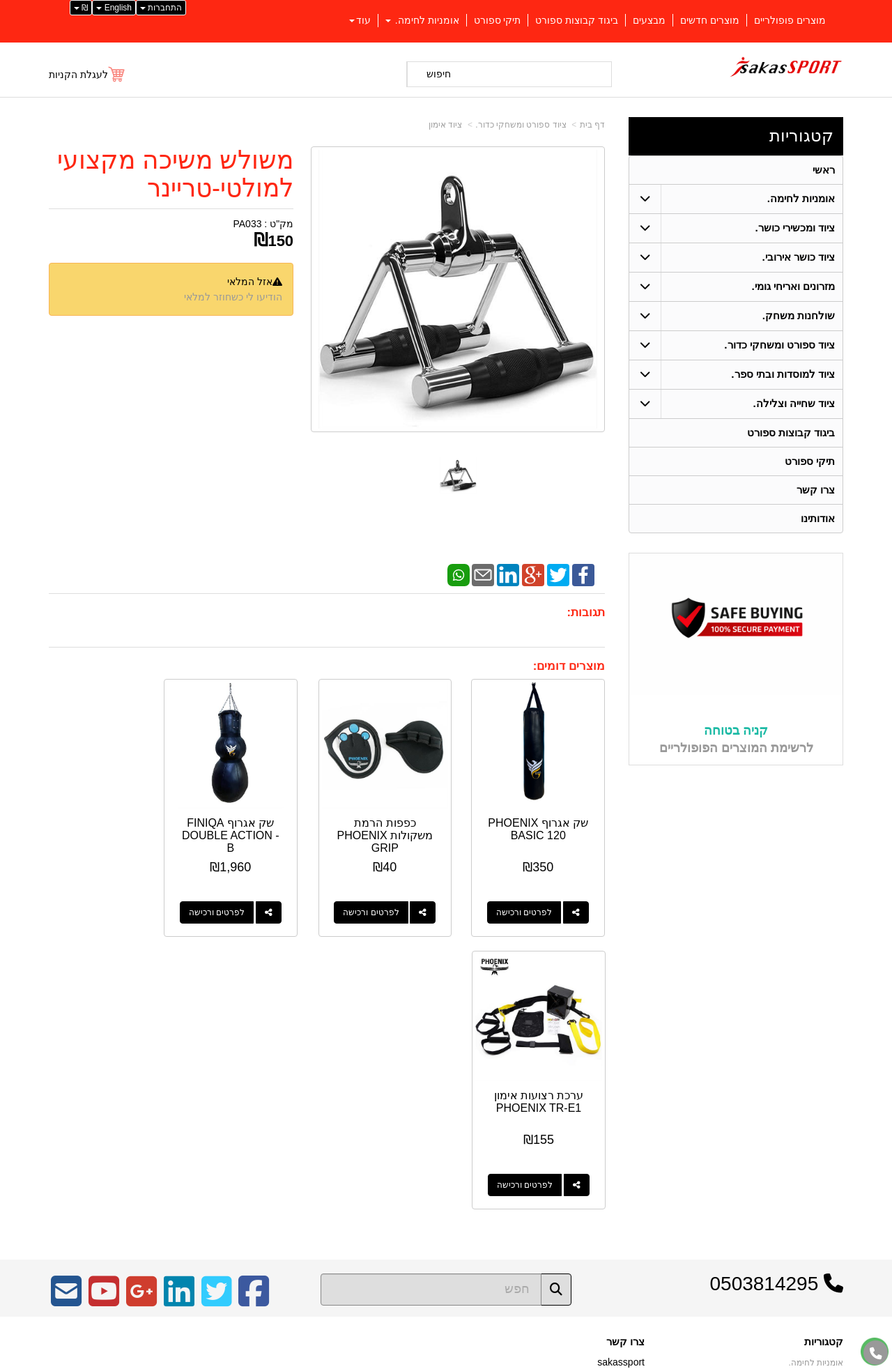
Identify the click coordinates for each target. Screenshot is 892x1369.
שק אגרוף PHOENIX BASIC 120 (543, 825)
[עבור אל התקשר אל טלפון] (876, 1353)
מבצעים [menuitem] (649, 20)
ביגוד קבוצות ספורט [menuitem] (576, 20)
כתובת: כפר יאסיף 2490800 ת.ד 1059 (567, 1097)
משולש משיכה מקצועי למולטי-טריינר (175, 173)
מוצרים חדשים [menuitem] (709, 20)
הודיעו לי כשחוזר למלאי (233, 297)
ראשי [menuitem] (824, 170)
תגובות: (586, 612)
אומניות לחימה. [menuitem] (422, 20)
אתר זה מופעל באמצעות (445, 1359)
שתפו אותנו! (623, 1174)
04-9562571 (593, 1120)
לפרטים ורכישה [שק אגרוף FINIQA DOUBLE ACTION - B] (240, 903)
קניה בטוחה (736, 731)
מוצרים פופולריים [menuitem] (790, 20)
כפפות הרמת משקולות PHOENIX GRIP (399, 825)
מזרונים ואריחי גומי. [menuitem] (794, 286)
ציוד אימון (445, 125)
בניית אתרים (385, 1359)
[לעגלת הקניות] (87, 74)
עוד (360, 20)
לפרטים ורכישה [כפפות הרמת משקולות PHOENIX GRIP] (385, 903)
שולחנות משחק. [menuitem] (799, 315)
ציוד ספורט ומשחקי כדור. (520, 125)
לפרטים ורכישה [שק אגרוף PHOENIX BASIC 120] (529, 903)
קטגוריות (801, 135)
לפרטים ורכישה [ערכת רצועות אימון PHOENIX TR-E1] (96, 903)
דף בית (592, 125)
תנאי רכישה (624, 1138)
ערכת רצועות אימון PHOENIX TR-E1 (110, 819)
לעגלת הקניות (78, 74)
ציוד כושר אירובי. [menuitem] (799, 257)
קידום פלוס (423, 1359)
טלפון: (631, 1119)
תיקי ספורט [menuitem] (497, 20)
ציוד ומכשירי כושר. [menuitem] (795, 228)
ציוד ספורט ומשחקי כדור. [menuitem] (779, 345)
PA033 (247, 223)
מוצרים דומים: (569, 666)
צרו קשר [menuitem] (816, 490)
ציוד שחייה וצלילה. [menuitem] (794, 403)
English (114, 8)
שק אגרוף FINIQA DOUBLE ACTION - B (255, 825)
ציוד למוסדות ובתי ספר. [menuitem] (783, 374)
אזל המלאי (249, 281)
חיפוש (438, 73)
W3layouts (221, 1114)
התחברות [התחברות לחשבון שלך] (161, 8)
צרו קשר (625, 1059)
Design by (195, 1114)
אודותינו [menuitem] (818, 518)
